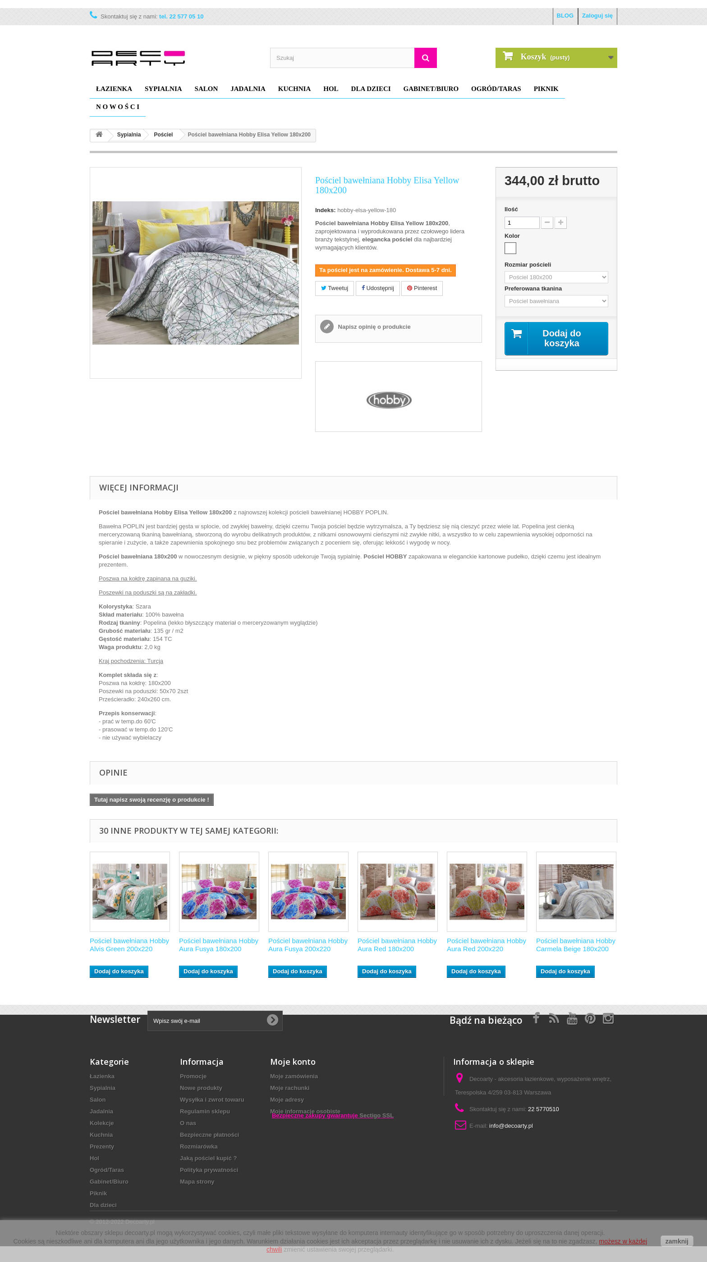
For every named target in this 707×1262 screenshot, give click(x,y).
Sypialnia (163, 88)
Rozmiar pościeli (529, 264)
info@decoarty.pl (511, 1125)
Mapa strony (197, 1181)
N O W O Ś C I (117, 106)
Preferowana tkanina (534, 288)
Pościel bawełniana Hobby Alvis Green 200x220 (129, 945)
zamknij (677, 1241)
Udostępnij (378, 288)
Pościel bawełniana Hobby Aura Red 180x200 (397, 945)
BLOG (565, 15)
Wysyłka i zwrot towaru (212, 1099)
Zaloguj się (597, 15)
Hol (330, 88)
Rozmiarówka (199, 1146)
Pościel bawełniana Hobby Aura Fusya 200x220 (308, 945)
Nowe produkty (201, 1088)
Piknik (546, 88)
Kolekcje (102, 1123)
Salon (206, 88)
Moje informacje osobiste (305, 1111)
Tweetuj (334, 288)
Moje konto (293, 1061)
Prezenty (102, 1146)
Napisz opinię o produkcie (373, 326)
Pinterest (422, 288)
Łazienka (114, 88)
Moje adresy (287, 1099)
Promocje (193, 1076)
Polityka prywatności (209, 1170)
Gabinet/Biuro (431, 88)
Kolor (513, 235)
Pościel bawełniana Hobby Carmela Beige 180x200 (575, 945)
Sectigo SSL (376, 1159)
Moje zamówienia (294, 1076)
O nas (188, 1123)
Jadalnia (248, 88)
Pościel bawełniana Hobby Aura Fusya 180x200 (218, 945)
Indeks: (325, 210)
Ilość (511, 209)
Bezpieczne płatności (209, 1134)
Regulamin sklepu (205, 1111)
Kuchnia (294, 88)
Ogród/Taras (496, 88)
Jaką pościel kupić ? (208, 1158)
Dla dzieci (371, 88)
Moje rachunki (289, 1088)
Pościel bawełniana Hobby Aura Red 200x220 (486, 945)
